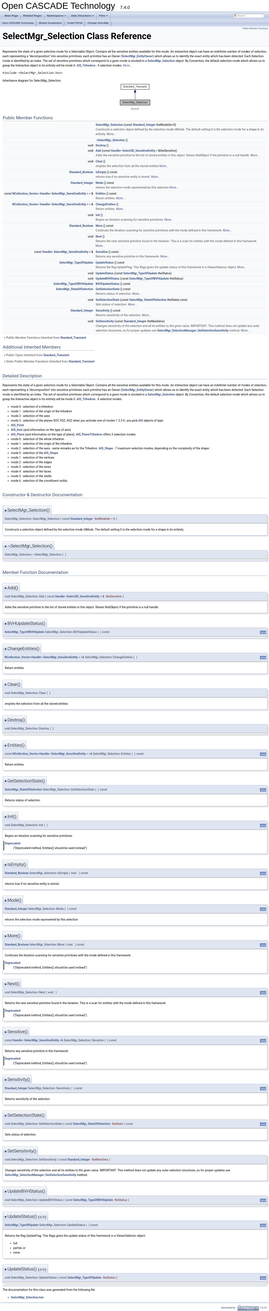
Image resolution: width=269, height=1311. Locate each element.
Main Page (11, 15)
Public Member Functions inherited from (45, 337)
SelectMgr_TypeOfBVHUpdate (149, 278)
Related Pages (32, 15)
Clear (99, 161)
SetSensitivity (105, 321)
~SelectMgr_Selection (110, 140)
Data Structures (83, 17)
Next (99, 236)
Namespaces (57, 17)
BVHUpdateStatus (107, 283)
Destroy (101, 145)
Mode (99, 182)
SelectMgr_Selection (161, 60)
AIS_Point (17, 425)
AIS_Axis (17, 429)
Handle (115, 150)
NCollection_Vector (25, 193)
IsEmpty (101, 172)
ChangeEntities (106, 204)
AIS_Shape (106, 448)
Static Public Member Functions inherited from (49, 361)
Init (98, 215)
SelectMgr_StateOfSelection (74, 289)
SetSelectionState (107, 299)
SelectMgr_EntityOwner (137, 56)
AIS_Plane (17, 434)
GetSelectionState (108, 289)
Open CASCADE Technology (18, 23)
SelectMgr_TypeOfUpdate (76, 262)
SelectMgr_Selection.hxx (27, 1297)
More (99, 225)
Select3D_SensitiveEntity (138, 150)
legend (135, 108)
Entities (100, 193)
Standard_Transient (73, 337)
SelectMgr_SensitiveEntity (68, 193)
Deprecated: (13, 843)
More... (127, 65)
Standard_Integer (144, 124)
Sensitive (102, 251)
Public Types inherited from (36, 355)
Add (98, 150)
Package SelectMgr (98, 23)
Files (103, 17)
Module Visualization (50, 23)
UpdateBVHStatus (107, 278)
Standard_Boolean (81, 172)
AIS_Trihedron (85, 65)
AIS (140, 420)
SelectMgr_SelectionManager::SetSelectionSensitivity (192, 330)
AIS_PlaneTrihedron (89, 434)
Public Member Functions (255, 28)
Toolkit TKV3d (74, 23)
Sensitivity (102, 310)
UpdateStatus (104, 262)
